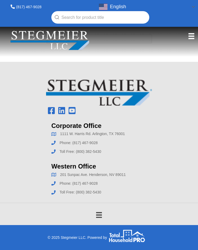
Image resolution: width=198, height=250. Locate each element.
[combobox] (100, 17)
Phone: (66, 143)
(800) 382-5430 (88, 151)
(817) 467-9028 (29, 7)
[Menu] (191, 36)
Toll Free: (68, 151)
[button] (51, 111)
